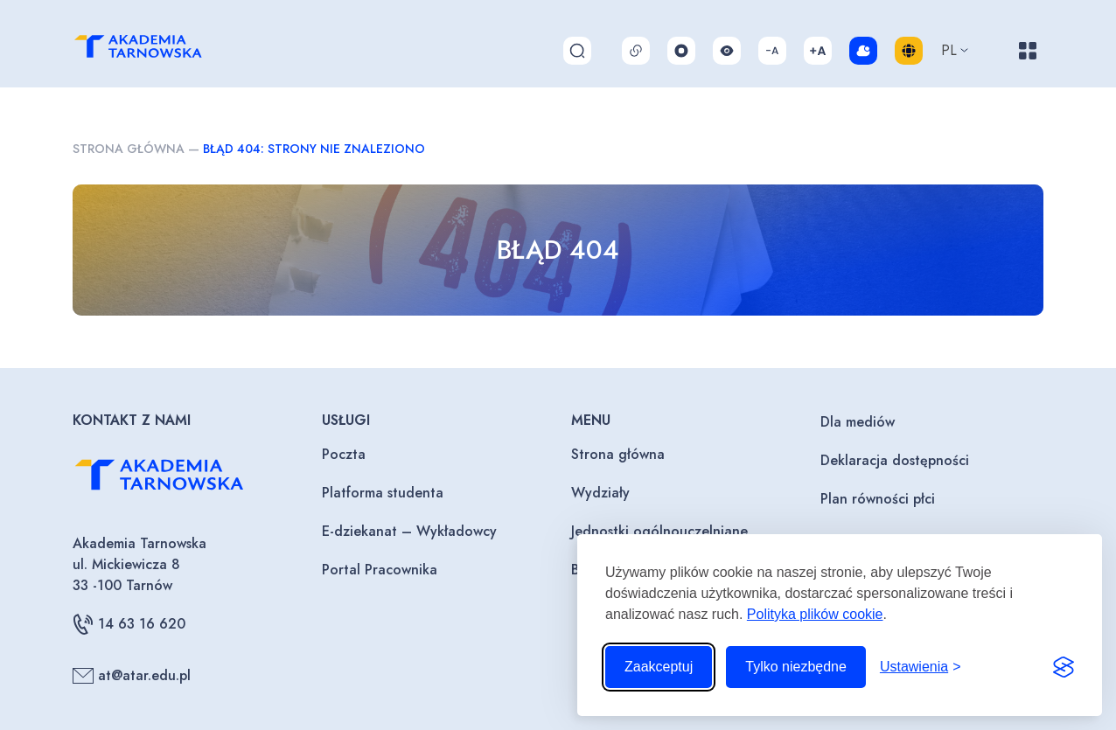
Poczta (344, 454)
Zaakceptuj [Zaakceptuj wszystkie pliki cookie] (658, 666)
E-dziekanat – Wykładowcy (409, 531)
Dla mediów (857, 422)
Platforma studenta (382, 493)
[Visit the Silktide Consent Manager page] (1063, 667)
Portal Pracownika (379, 570)
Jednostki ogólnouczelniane (659, 531)
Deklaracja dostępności (894, 460)
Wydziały (600, 493)
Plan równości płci (877, 499)
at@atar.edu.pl (132, 675)
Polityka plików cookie (815, 614)
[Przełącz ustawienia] (920, 667)
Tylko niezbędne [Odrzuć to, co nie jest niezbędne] (796, 666)
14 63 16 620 (129, 624)
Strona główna (129, 148)
